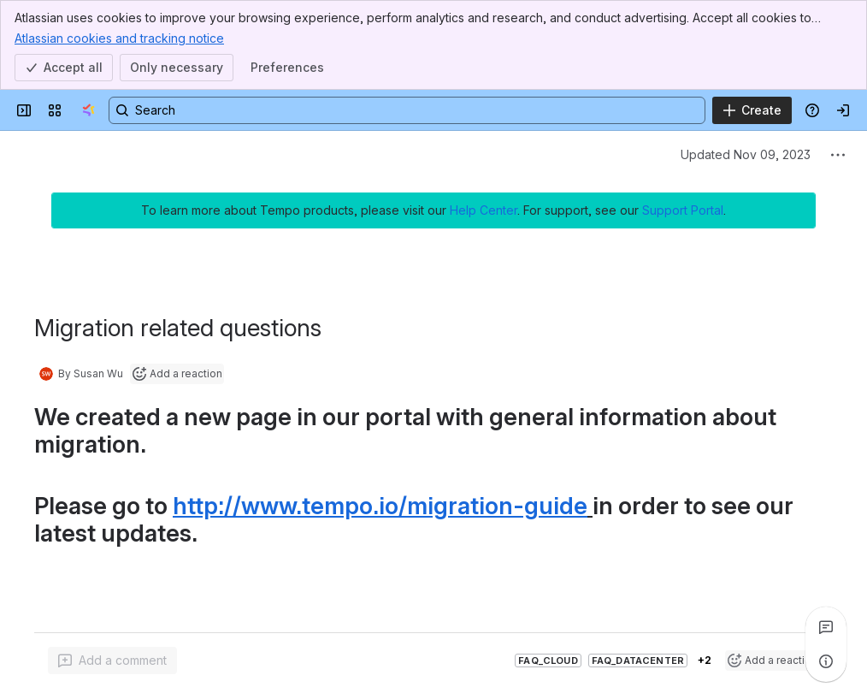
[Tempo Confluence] (88, 110)
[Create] (752, 110)
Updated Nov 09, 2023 (746, 154)
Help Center (483, 210)
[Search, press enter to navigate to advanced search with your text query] (407, 110)
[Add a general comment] (112, 660)
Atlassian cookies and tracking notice (119, 37)
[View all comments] (826, 627)
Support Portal (682, 210)
